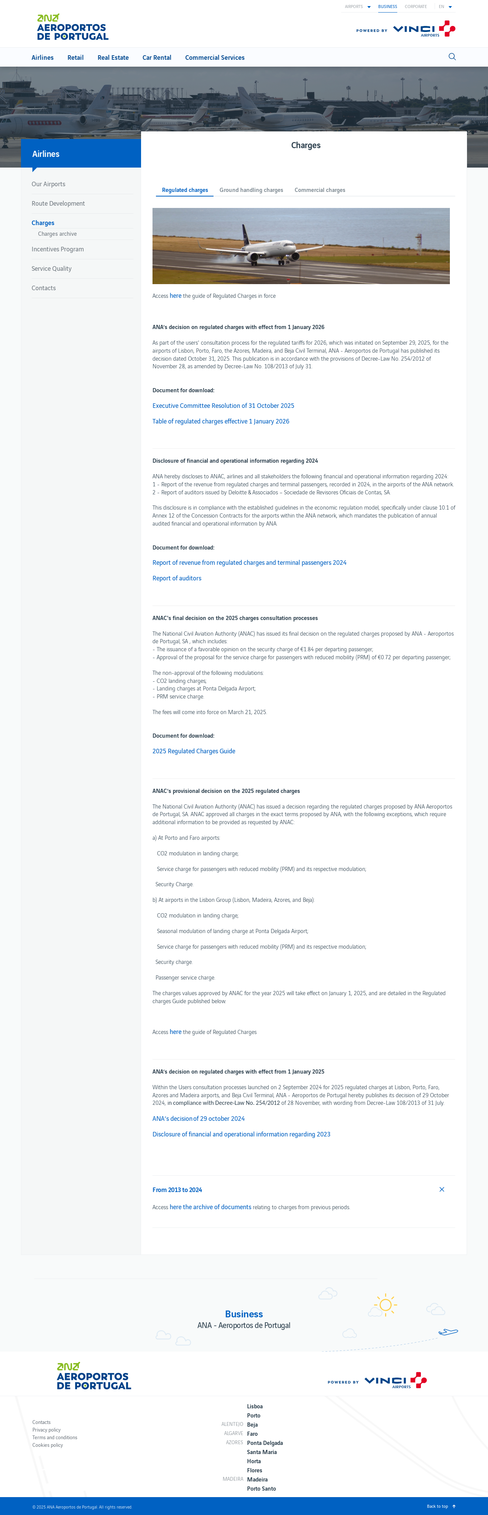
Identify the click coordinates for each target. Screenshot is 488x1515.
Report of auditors (176, 577)
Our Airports (48, 183)
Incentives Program (58, 248)
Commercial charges (320, 189)
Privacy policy (46, 1429)
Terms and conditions (54, 1437)
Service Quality (52, 268)
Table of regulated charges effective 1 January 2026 (220, 420)
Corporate (416, 6)
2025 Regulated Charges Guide (193, 750)
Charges (43, 222)
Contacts (44, 287)
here (175, 295)
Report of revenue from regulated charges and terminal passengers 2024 (249, 562)
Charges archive (57, 233)
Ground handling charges (251, 189)
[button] (358, 6)
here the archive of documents (210, 1206)
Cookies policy (47, 1444)
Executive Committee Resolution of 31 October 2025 (223, 405)
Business (387, 6)
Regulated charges (185, 189)
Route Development (58, 203)
